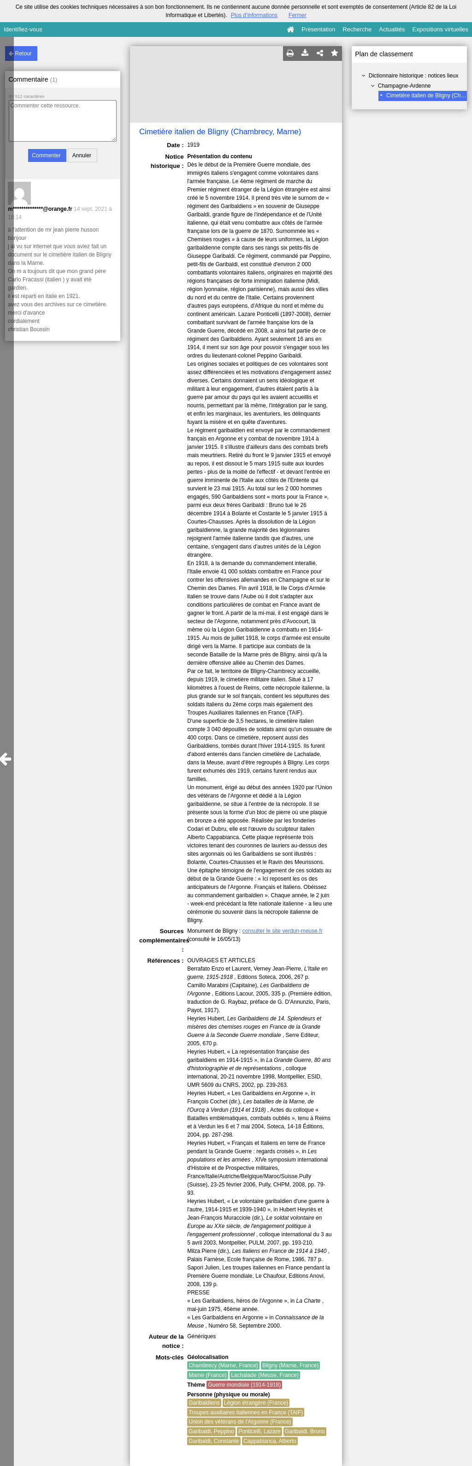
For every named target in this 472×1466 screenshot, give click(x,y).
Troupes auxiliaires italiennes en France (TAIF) (246, 1412)
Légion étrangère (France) (256, 1403)
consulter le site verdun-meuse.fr (282, 931)
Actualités (392, 29)
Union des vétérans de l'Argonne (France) (240, 1421)
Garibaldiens (204, 1403)
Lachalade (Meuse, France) (265, 1375)
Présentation (318, 29)
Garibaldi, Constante (214, 1441)
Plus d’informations (254, 15)
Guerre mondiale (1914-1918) (244, 1385)
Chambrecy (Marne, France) (223, 1365)
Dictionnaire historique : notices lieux (414, 75)
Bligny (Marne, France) (290, 1365)
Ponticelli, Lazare (259, 1431)
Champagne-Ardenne (404, 86)
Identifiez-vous (23, 29)
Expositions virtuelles (440, 29)
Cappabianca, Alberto (269, 1441)
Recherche (357, 29)
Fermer (298, 15)
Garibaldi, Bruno (305, 1431)
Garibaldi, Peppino (211, 1431)
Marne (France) (208, 1375)
